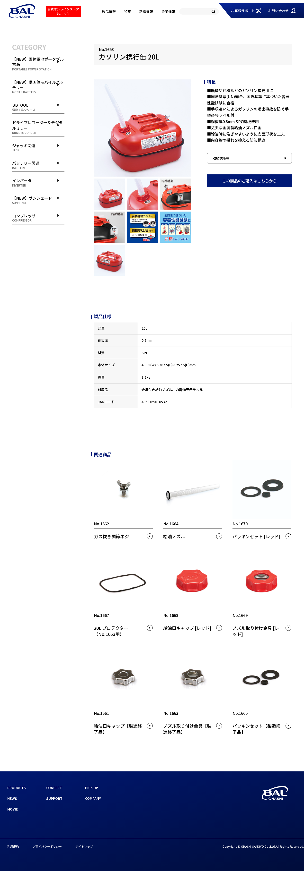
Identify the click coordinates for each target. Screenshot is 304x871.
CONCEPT (54, 787)
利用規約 (13, 846)
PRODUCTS (16, 787)
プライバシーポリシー (47, 846)
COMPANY (93, 798)
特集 (127, 11)
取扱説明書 (221, 158)
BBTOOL (38, 107)
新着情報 (146, 11)
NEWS (12, 798)
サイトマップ (84, 846)
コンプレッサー (38, 217)
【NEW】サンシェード (38, 200)
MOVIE (12, 809)
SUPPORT (54, 798)
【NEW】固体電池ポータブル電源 (38, 63)
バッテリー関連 (38, 165)
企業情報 (168, 11)
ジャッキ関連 (38, 147)
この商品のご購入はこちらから (249, 181)
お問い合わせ (278, 10)
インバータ (38, 182)
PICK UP (91, 787)
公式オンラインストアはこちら (63, 11)
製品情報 (109, 11)
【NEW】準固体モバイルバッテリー (38, 86)
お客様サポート (243, 10)
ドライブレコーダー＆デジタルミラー (38, 127)
